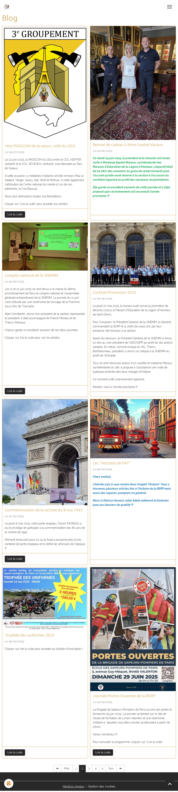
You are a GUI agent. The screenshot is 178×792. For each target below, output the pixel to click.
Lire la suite (14, 214)
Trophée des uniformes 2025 (29, 635)
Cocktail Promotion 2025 (114, 292)
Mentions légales (73, 786)
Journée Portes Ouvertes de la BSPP (124, 696)
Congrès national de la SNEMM (31, 275)
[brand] (7, 6)
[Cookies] (8, 783)
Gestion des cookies (101, 786)
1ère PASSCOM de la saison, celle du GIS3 (40, 146)
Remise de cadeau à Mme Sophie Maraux (128, 144)
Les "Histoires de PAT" (112, 463)
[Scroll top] (170, 784)
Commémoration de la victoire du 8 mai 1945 (44, 510)
